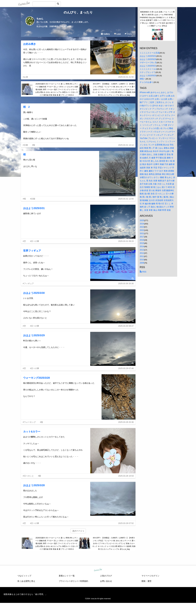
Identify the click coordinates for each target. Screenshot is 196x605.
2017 (142, 237)
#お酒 (25, 77)
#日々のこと (28, 476)
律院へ (143, 79)
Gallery (105, 34)
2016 (142, 240)
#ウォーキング (29, 422)
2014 (142, 246)
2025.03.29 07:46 (126, 368)
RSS (143, 272)
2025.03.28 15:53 (126, 476)
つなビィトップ (24, 576)
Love (117, 34)
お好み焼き (29, 44)
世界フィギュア (32, 250)
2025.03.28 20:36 (126, 422)
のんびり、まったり (78, 12)
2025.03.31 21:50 (126, 77)
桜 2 (26, 107)
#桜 (33, 145)
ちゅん (39, 18)
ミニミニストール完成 (150, 53)
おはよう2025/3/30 (34, 293)
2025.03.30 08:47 (126, 326)
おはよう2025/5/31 (148, 56)
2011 (142, 256)
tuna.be (97, 569)
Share (128, 34)
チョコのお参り (147, 82)
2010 (142, 259)
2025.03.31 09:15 (126, 241)
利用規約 (84, 581)
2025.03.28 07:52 (126, 523)
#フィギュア (28, 283)
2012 (142, 253)
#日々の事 (34, 241)
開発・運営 (146, 581)
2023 (142, 227)
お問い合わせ (106, 581)
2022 (142, 230)
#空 (24, 241)
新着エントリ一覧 (67, 576)
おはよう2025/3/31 (34, 208)
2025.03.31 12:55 (126, 199)
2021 (142, 233)
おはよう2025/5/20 (148, 75)
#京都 (25, 145)
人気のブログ (106, 576)
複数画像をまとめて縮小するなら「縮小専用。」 (25, 594)
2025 (142, 220)
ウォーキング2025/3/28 (36, 377)
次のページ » (78, 531)
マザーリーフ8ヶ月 (148, 62)
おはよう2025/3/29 (34, 335)
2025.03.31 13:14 (126, 145)
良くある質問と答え (26, 581)
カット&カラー (31, 431)
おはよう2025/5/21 (148, 66)
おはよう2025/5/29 (148, 59)
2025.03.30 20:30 (126, 283)
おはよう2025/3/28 (34, 485)
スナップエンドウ (148, 72)
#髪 (39, 476)
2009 (142, 263)
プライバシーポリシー (69, 581)
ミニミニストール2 (148, 69)
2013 (142, 250)
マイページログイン (150, 576)
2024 (142, 224)
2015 (142, 243)
